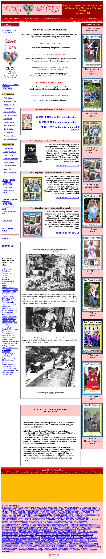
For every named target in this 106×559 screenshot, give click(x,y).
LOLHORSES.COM (8, 513)
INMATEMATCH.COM (74, 544)
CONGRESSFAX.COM (34, 513)
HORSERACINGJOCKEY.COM (31, 548)
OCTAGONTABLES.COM (26, 527)
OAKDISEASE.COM (45, 528)
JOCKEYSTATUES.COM (42, 530)
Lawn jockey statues (10, 348)
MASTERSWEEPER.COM (43, 535)
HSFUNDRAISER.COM (77, 524)
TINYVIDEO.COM (57, 542)
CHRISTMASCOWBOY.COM (71, 550)
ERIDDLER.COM (64, 545)
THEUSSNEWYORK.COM (10, 547)
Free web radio (8, 302)
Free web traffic (8, 372)
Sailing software (8, 345)
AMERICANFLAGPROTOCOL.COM (13, 525)
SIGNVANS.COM (44, 536)
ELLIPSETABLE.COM (78, 527)
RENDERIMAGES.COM (26, 535)
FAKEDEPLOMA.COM (80, 522)
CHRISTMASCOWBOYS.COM (51, 550)
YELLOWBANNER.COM (55, 518)
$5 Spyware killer (8, 335)
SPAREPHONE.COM (51, 541)
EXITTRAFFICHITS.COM (81, 542)
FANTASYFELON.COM (64, 516)
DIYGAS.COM (80, 519)
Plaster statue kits (9, 319)
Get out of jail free (9, 292)
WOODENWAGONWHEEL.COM (12, 545)
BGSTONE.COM (92, 507)
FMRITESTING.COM (48, 524)
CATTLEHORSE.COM (48, 538)
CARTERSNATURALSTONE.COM (55, 507)
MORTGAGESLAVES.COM (27, 547)
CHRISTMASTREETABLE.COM (88, 532)
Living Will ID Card (9, 366)
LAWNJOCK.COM (74, 515)
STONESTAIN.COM (91, 538)
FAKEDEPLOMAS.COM (9, 524)
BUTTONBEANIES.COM (25, 522)
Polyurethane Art (8, 281)
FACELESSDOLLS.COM (25, 530)
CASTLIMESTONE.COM (73, 509)
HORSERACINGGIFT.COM (91, 547)
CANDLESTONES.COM (9, 510)
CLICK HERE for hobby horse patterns (59, 122)
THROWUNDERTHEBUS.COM (30, 538)
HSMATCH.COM (91, 524)
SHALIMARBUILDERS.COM (42, 509)
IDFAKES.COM (6, 516)
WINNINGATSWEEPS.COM (61, 535)
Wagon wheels (8, 339)
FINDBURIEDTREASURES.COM (40, 542)
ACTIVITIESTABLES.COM (49, 533)
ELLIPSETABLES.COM (94, 527)
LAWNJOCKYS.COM (70, 536)
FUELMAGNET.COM (62, 524)
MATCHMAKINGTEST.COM (54, 539)
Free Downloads (8, 314)
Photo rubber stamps (10, 358)
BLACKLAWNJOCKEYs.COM (38, 521)
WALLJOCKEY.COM (45, 515)
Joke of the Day (8, 294)
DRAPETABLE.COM (44, 525)
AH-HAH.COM (71, 528)
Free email (6, 325)
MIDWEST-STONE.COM (35, 507)
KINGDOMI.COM (69, 518)
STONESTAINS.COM (8, 539)
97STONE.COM (23, 510)
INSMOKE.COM (93, 510)
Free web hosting (9, 327)
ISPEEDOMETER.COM (9, 528)
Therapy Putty (7, 296)
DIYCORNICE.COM (25, 532)
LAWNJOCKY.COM (38, 539)
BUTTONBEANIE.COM (9, 522)
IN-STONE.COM (81, 510)
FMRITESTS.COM (35, 524)
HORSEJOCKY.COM (75, 547)
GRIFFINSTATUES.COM (30, 515)
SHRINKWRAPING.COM (9, 518)
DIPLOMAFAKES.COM (42, 544)
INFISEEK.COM (7, 512)
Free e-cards (7, 331)
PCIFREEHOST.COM (66, 541)
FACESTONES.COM (27, 544)
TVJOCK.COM (21, 536)
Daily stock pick (8, 298)
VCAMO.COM (68, 542)
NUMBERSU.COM (7, 551)
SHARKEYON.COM (49, 510)
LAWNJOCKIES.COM (85, 536)
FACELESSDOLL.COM (9, 530)
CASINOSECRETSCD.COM (49, 545)
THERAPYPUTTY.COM (89, 544)
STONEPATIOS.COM (8, 507)
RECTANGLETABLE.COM (43, 527)
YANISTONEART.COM (25, 509)
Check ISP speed (9, 300)
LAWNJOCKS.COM (56, 536)
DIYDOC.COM (60, 538)
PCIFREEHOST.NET (80, 541)
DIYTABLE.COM (38, 532)
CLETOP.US (52, 516)
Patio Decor (6, 271)
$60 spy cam (7, 308)
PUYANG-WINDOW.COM (47, 512)
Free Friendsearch (9, 304)
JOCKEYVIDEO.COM (8, 550)
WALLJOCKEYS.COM (60, 515)
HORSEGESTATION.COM (10, 532)
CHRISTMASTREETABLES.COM (12, 533)
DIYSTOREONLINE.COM (89, 550)
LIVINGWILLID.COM (19, 516)
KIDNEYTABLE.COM (65, 533)
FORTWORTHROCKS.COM (75, 538)
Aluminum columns (9, 323)
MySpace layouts (8, 354)
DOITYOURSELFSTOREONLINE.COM (29, 550)
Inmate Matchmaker (10, 364)
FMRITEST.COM (23, 524)
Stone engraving (8, 337)
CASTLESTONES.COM (9, 519)
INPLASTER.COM (62, 512)
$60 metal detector (9, 306)
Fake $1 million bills (9, 317)
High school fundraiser (6, 351)
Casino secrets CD (9, 343)
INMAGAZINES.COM (19, 512)
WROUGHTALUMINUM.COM (90, 515)
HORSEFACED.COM (65, 548)
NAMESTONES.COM (35, 510)
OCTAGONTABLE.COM (9, 527)
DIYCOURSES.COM (92, 519)
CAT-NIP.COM (92, 541)
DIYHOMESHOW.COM (9, 536)
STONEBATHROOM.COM (55, 519)
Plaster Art (6, 279)
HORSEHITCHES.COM (23, 539)
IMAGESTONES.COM (82, 518)
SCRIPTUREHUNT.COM (82, 539)
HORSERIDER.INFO (50, 532)
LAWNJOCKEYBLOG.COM (10, 538)
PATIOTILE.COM (21, 507)
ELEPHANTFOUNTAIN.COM (67, 532)
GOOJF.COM (22, 528)
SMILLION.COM (74, 512)
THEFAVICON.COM (77, 545)
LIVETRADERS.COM (61, 513)
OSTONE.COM (68, 539)
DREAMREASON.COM (92, 545)
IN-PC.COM (71, 510)
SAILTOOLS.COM (24, 518)
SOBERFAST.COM (8, 542)
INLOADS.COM (62, 510)
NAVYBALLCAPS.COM (38, 518)
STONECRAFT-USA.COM (31, 545)
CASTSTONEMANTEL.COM (91, 509)
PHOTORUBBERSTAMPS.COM (37, 516)
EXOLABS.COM (20, 513)
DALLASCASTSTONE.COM (58, 521)
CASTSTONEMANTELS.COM (76, 507)
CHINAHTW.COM (32, 512)
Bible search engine (10, 288)
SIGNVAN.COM (32, 536)
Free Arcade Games (10, 290)
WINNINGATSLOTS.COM (58, 544)
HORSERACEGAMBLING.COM (61, 530)
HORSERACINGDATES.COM (11, 548)
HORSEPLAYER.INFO (79, 530)
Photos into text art (9, 310)
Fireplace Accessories (6, 276)
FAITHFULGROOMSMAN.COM (77, 521)
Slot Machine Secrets (10, 341)
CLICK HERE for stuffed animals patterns (57, 117)
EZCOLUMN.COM (47, 513)
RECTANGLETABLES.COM (61, 527)
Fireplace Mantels (9, 273)
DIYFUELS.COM (69, 519)
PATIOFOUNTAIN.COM (9, 509)
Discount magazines (10, 370)
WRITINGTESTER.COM (45, 547)
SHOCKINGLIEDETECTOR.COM (12, 541)
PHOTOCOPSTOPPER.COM (78, 513)
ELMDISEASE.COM (59, 528)
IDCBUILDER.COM (58, 509)
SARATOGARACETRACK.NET (11, 515)
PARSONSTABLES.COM (10, 535)
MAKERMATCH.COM (79, 516)
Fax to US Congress (10, 329)
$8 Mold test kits (8, 321)
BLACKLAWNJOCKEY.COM (19, 521)
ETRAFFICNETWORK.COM (10, 544)
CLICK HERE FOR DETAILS (67, 166)
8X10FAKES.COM (32, 528)
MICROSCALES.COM (22, 542)
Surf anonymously (9, 368)
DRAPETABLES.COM (59, 525)
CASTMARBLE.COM (87, 512)
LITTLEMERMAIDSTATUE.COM (34, 541)
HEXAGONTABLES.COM (91, 525)
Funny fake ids (8, 356)
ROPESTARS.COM (40, 522)
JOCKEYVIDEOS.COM (80, 548)
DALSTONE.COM (66, 522)
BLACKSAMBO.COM (24, 519)
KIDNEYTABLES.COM (80, 533)
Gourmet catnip (8, 333)
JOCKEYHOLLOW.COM (49, 548)
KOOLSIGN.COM (31, 525)
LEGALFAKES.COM (38, 519)
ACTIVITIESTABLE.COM (31, 533)
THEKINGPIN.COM (53, 522)
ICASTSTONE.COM (83, 528)
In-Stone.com (7, 269)
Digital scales (7, 374)
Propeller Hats (7, 312)
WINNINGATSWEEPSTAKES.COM (82, 535)
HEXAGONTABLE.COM (74, 525)
